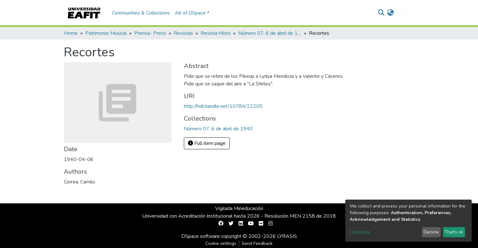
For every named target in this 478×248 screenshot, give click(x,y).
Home (71, 33)
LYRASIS (287, 236)
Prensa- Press (150, 33)
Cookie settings (220, 243)
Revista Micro (216, 33)
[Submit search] (381, 13)
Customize (360, 232)
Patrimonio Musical (106, 33)
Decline (431, 232)
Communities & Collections (141, 12)
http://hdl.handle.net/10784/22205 (223, 106)
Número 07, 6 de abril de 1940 (269, 33)
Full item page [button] (207, 143)
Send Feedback (257, 243)
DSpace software (200, 236)
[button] (390, 13)
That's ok (454, 232)
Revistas (183, 33)
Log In (403, 12)
